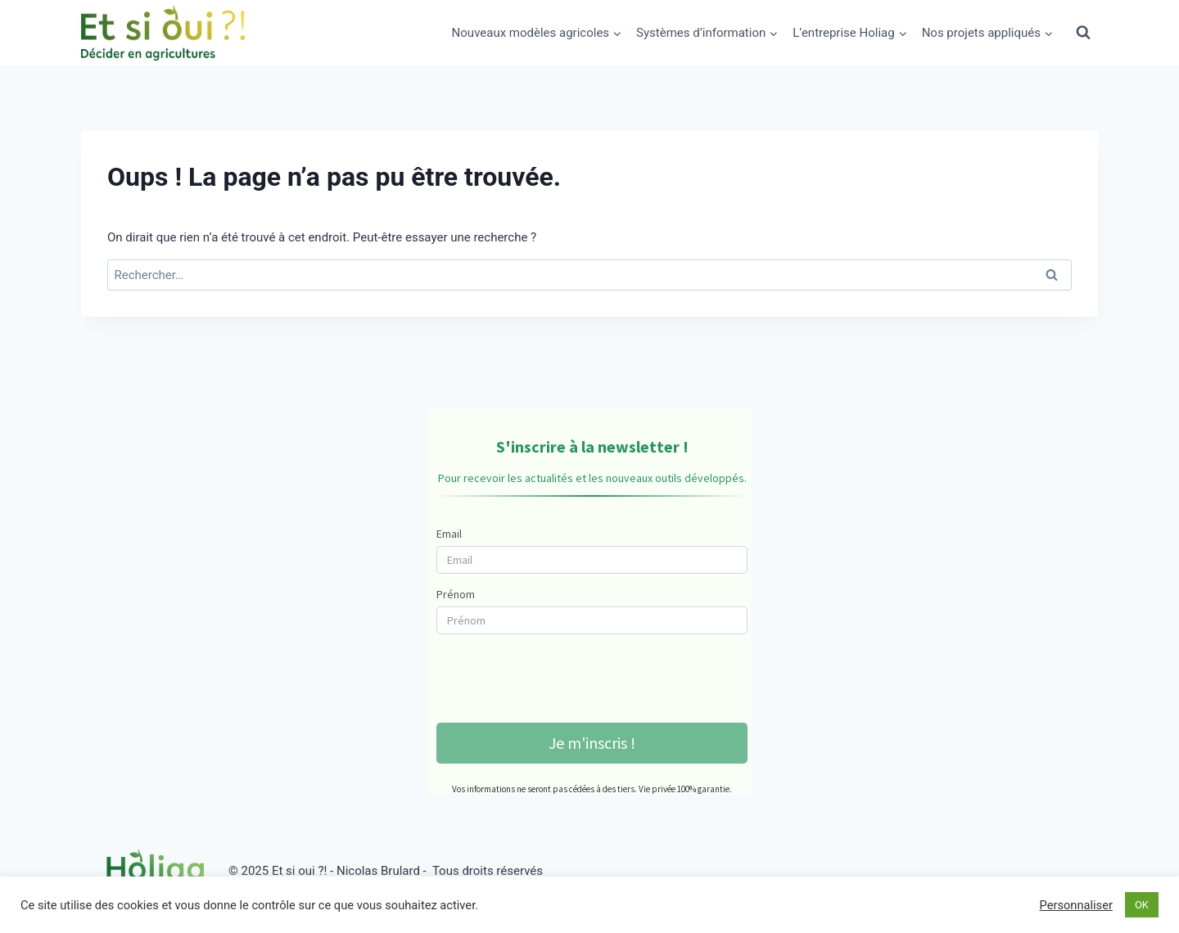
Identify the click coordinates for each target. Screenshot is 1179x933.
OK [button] (1142, 905)
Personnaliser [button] (1075, 905)
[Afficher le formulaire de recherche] (1083, 32)
